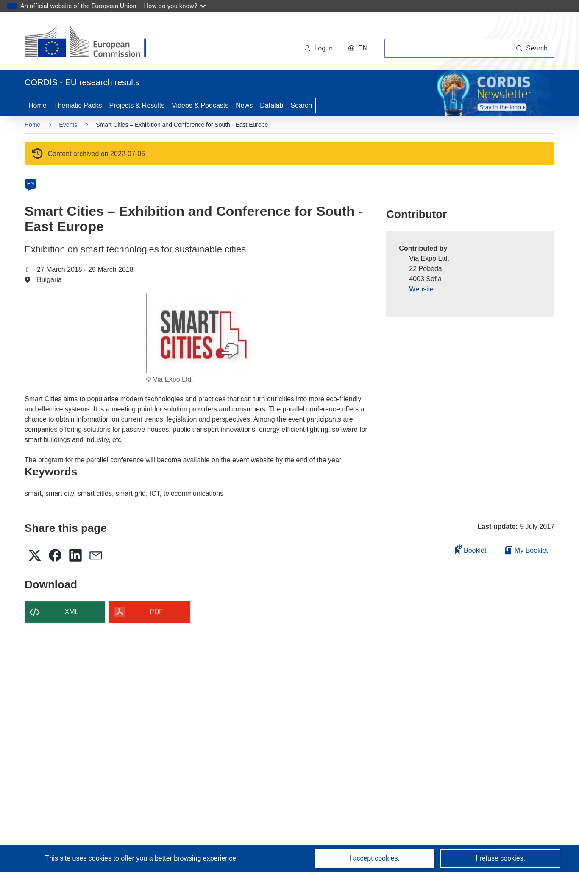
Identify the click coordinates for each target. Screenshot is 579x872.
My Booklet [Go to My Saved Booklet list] (526, 550)
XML (72, 611)
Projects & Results (137, 105)
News (244, 105)
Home (37, 105)
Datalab (271, 105)
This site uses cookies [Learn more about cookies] (79, 858)
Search (301, 105)
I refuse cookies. (500, 858)
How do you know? (175, 5)
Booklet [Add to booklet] (471, 549)
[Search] (531, 48)
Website (421, 289)
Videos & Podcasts (200, 105)
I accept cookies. (374, 858)
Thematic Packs (78, 105)
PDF (156, 611)
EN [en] (30, 184)
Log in (318, 48)
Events (68, 124)
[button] (357, 48)
